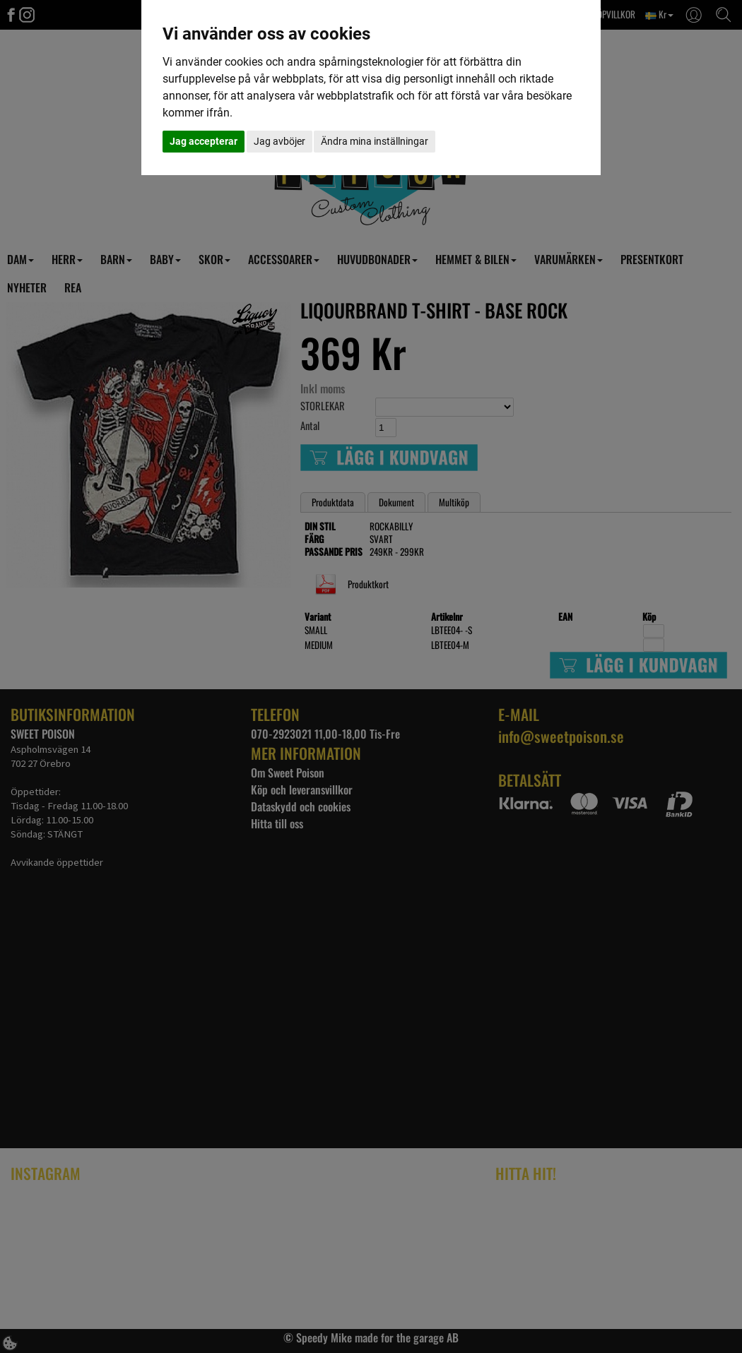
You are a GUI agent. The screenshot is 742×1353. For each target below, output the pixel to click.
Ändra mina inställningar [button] (374, 141)
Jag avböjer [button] (279, 141)
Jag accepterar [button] (203, 141)
